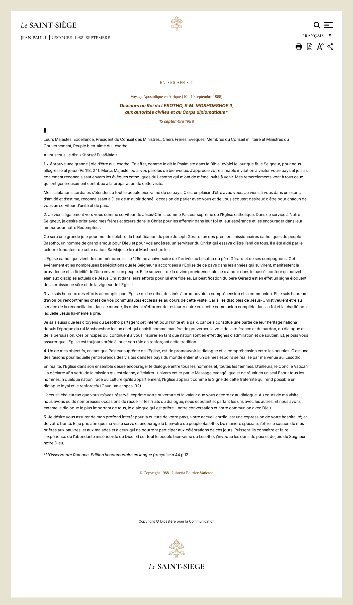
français (313, 37)
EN (162, 82)
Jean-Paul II (35, 37)
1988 (79, 37)
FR (182, 82)
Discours (61, 37)
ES (172, 82)
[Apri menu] (328, 25)
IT (191, 82)
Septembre (98, 37)
